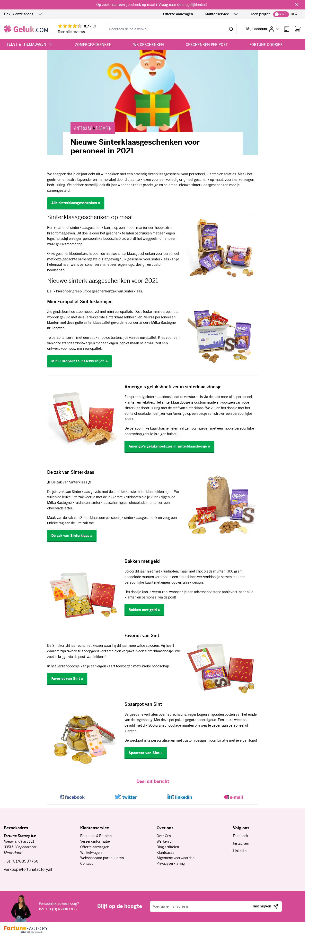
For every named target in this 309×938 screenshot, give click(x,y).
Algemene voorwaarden (175, 858)
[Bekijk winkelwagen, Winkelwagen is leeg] (297, 29)
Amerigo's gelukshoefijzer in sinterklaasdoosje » (169, 446)
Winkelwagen (91, 852)
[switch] (281, 14)
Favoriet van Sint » (67, 678)
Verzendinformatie (95, 841)
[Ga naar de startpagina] (26, 29)
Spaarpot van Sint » (146, 753)
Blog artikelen (168, 847)
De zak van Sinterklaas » (71, 535)
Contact (86, 863)
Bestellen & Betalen (96, 836)
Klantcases (165, 852)
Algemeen (103, 128)
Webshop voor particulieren (102, 858)
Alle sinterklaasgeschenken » (75, 203)
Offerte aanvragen (178, 14)
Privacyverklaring (171, 863)
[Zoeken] (231, 29)
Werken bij (165, 841)
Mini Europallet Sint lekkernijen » (79, 361)
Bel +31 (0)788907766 (58, 909)
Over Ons (164, 836)
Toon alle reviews (71, 32)
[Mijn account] (262, 29)
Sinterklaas (82, 128)
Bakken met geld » (144, 610)
